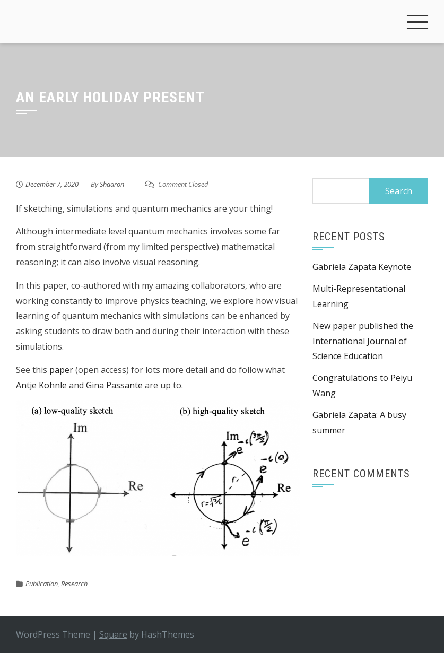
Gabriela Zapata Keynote (361, 267)
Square (113, 634)
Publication (41, 583)
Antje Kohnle (41, 385)
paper (61, 370)
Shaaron (112, 184)
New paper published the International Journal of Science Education (362, 341)
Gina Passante (114, 385)
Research (74, 583)
